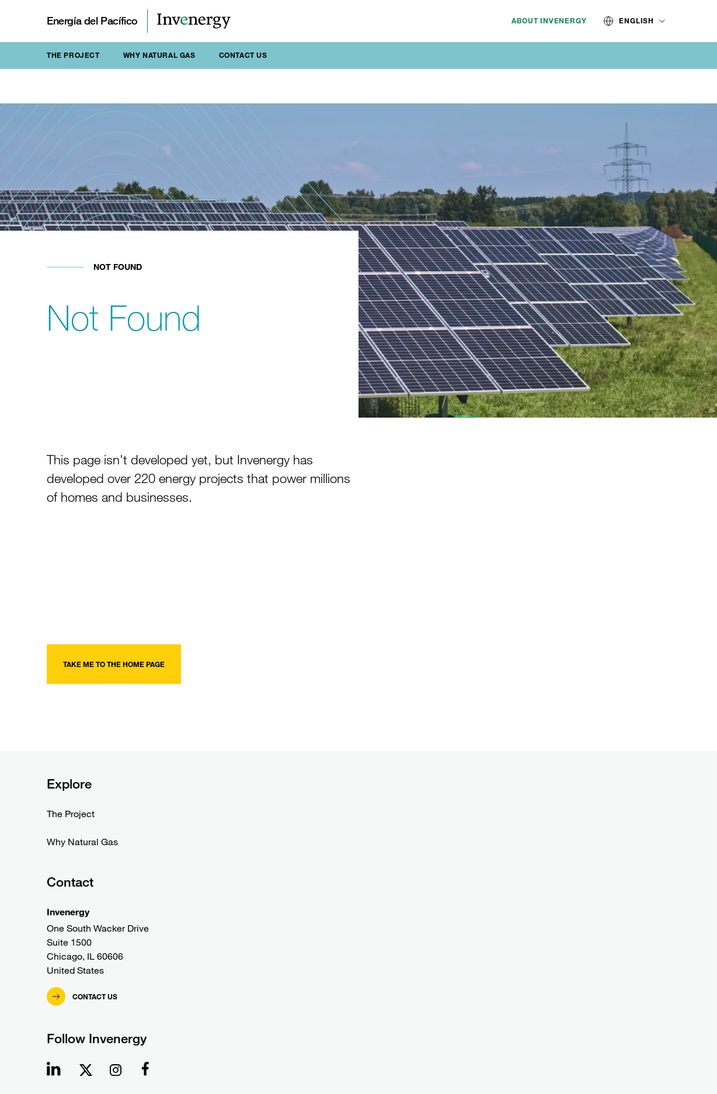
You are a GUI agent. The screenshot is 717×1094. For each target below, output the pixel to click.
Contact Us (243, 55)
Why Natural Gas (159, 55)
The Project (73, 55)
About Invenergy (548, 20)
